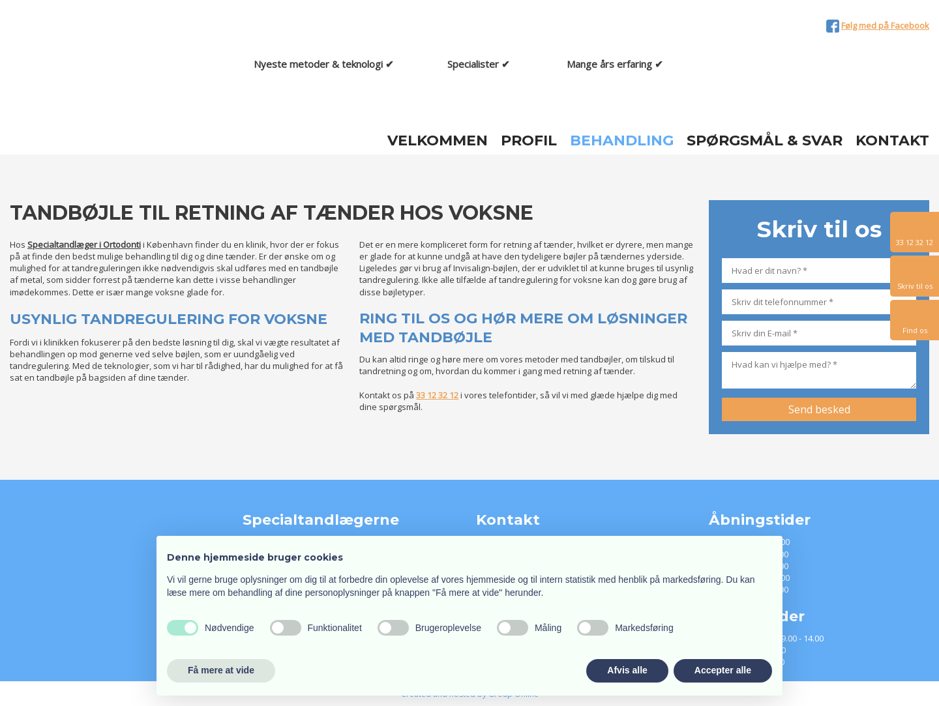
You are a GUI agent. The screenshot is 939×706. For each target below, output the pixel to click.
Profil (529, 141)
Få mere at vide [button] (221, 670)
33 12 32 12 (437, 395)
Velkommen (437, 141)
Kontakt (892, 141)
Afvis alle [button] (627, 670)
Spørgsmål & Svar (764, 141)
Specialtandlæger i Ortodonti (84, 244)
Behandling (622, 141)
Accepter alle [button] (722, 670)
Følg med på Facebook (885, 25)
